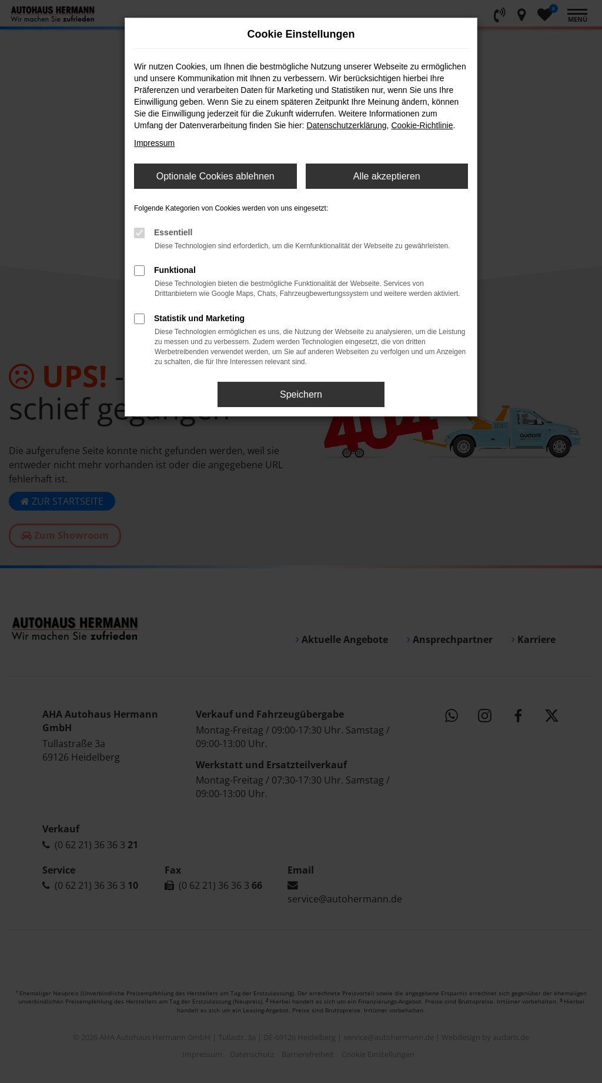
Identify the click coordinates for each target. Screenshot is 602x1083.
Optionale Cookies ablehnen (215, 176)
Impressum (154, 143)
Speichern (301, 394)
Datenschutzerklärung (346, 125)
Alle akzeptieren (386, 176)
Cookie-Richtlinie (422, 125)
